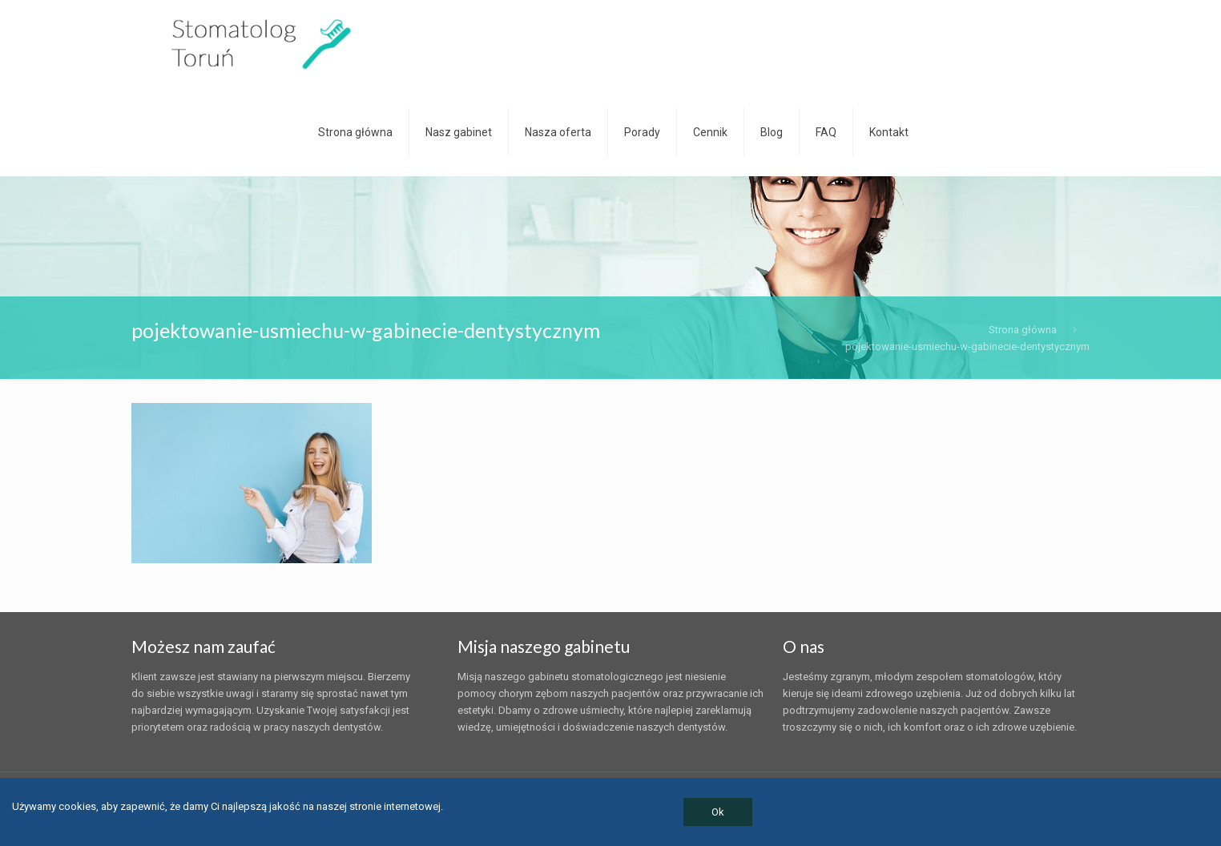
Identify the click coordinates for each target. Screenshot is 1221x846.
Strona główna (1023, 330)
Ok (717, 812)
